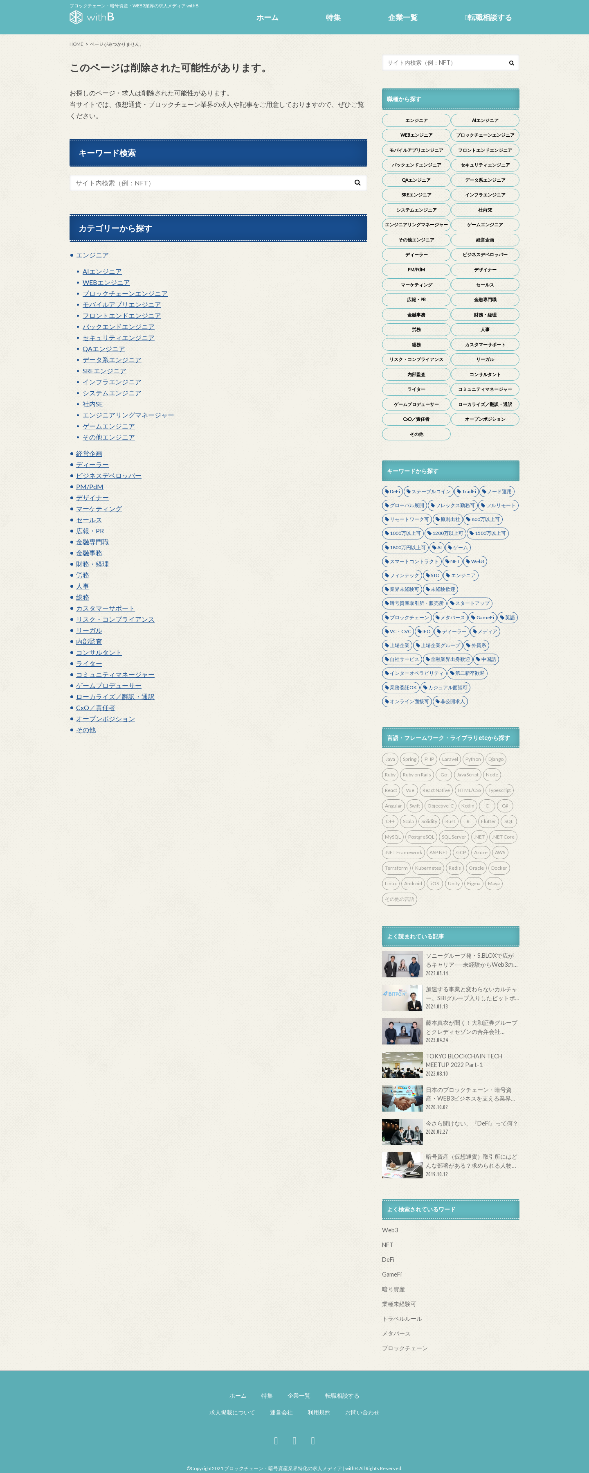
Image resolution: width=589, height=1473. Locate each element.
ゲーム (460, 547)
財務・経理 (92, 564)
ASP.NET (438, 852)
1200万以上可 (447, 533)
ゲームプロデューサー (109, 685)
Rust (450, 821)
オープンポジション (105, 718)
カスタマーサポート (105, 608)
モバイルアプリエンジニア (122, 304)
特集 (333, 17)
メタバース (453, 617)
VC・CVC (400, 631)
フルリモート (501, 505)
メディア (487, 631)
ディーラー (92, 464)
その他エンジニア (109, 437)
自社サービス (404, 659)
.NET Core (503, 837)
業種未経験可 (399, 1303)
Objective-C (440, 806)
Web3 (477, 561)
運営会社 (281, 1412)
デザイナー (92, 497)
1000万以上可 (405, 533)
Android (413, 883)
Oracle (476, 868)
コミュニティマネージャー (115, 674)
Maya (494, 883)
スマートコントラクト (414, 561)
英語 (510, 617)
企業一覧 (403, 17)
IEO (427, 631)
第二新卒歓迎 (470, 673)
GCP (461, 852)
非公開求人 (453, 701)
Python (473, 759)
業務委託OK (403, 687)
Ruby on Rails (417, 774)
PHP (429, 759)
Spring (409, 759)
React (391, 790)
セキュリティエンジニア (119, 337)
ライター (89, 663)
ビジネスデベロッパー (109, 475)
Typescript (499, 790)
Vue (410, 790)
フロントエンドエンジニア (122, 315)
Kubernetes (428, 868)
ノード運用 (499, 491)
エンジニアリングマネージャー (128, 415)
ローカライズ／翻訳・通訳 (115, 696)
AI (439, 547)
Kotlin (467, 806)
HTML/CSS (469, 790)
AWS (500, 852)
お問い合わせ (362, 1412)
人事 (82, 586)
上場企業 (399, 645)
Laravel (450, 759)
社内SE (93, 404)
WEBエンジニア (106, 282)
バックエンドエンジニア (119, 326)
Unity (454, 883)
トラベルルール (402, 1318)
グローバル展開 (407, 505)
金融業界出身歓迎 (450, 659)
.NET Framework (403, 852)
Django (496, 759)
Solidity (429, 821)
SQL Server (454, 837)
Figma (474, 883)
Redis (455, 868)
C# (505, 806)
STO (435, 575)
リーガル (89, 630)
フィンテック (404, 575)
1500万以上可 (490, 533)
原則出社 (450, 519)
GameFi (485, 617)
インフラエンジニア (112, 382)
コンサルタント (99, 652)
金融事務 (89, 553)
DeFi (395, 491)
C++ (390, 821)
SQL (508, 821)
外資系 (479, 645)
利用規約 (319, 1412)
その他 (86, 729)
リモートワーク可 (409, 519)
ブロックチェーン (409, 617)
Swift (414, 806)
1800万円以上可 (408, 547)
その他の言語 (399, 899)
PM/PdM (89, 486)
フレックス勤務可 (455, 505)
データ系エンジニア (112, 359)
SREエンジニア (104, 370)
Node (492, 774)
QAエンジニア (104, 348)
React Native (436, 790)
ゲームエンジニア (109, 426)
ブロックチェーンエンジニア (125, 293)
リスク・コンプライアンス (115, 619)
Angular (393, 806)
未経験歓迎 (443, 589)
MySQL (393, 837)
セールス (89, 519)
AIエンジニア (102, 271)
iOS (435, 883)
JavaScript (468, 774)
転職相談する (488, 17)
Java (390, 759)
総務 (82, 597)
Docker (499, 868)
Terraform (396, 868)
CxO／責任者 (95, 707)
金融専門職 (92, 542)
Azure (481, 852)
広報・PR (90, 531)
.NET (479, 837)
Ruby (390, 774)
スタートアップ (472, 603)
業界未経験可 (404, 589)
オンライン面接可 (409, 701)
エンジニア (92, 255)
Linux (391, 883)
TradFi (469, 491)
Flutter (488, 821)
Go (444, 774)
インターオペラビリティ (417, 673)
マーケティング (99, 508)
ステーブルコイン (431, 491)
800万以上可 (486, 519)
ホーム (267, 17)
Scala (408, 821)
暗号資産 (393, 1289)
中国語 (488, 659)
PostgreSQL (421, 837)
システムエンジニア (112, 393)
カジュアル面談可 (448, 687)
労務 (82, 575)
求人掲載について (232, 1412)
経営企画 (89, 453)
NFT (455, 561)
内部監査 (89, 641)
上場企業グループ (440, 645)
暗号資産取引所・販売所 (417, 603)
